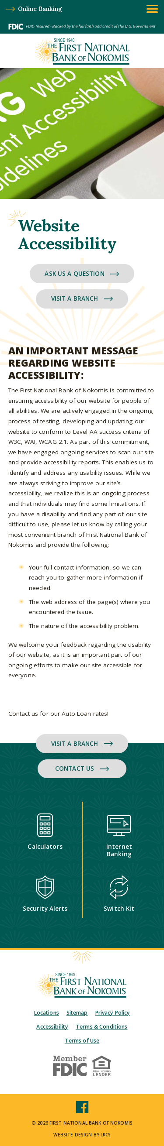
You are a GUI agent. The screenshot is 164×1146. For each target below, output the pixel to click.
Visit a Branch (82, 298)
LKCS (106, 1135)
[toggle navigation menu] (152, 9)
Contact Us (82, 768)
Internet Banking (119, 835)
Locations (46, 1012)
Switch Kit (119, 894)
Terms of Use (82, 1040)
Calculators (45, 832)
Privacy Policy (112, 1012)
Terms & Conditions (101, 1026)
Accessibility (52, 1026)
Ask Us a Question (82, 274)
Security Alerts (45, 894)
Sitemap (77, 1012)
